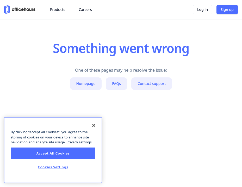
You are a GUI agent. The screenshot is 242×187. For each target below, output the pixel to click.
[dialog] (53, 150)
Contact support (152, 83)
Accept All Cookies (53, 153)
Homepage (86, 83)
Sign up (227, 9)
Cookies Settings (53, 167)
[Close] (93, 125)
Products (57, 9)
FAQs (116, 83)
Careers (85, 9)
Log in (202, 9)
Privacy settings (79, 142)
